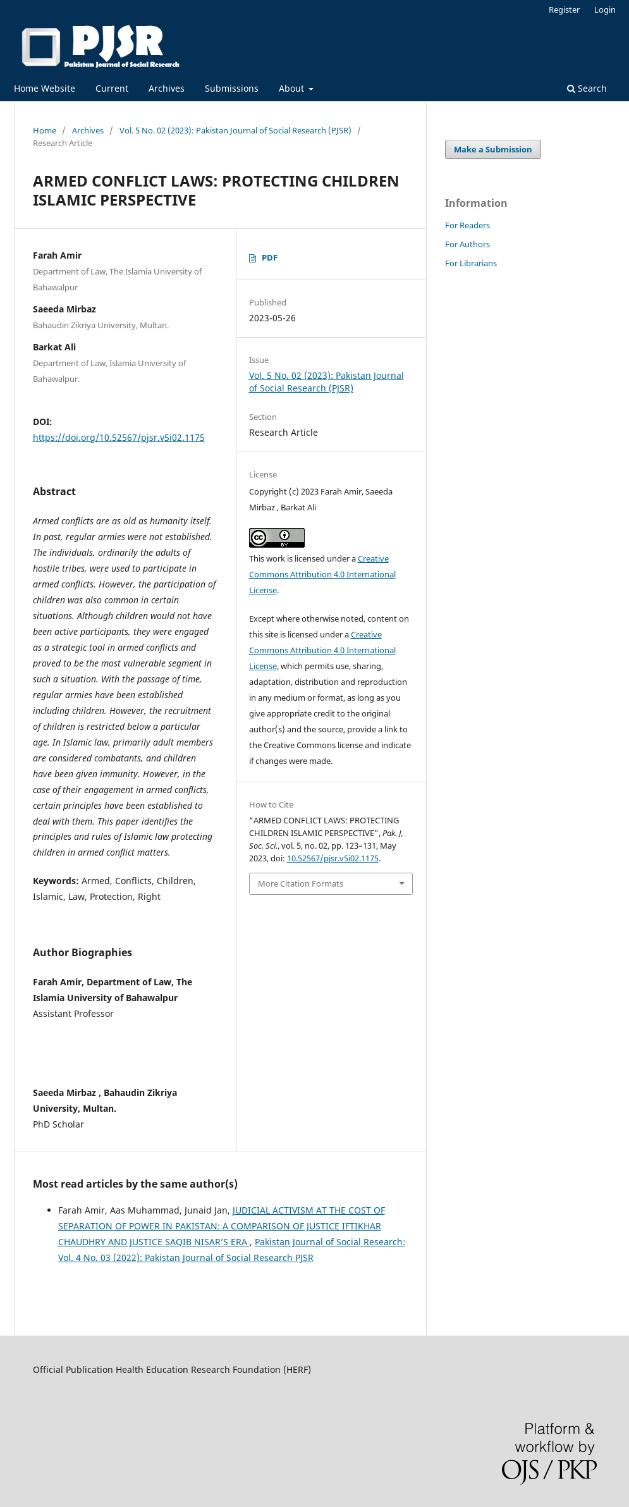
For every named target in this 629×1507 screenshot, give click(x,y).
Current (111, 88)
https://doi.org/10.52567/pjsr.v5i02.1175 (119, 437)
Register (564, 9)
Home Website (44, 88)
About (293, 88)
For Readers (467, 225)
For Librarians (471, 263)
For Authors (467, 244)
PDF (270, 257)
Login (605, 9)
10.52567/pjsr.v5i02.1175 (333, 858)
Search (587, 88)
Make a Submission (493, 149)
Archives (167, 88)
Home (44, 130)
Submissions (232, 88)
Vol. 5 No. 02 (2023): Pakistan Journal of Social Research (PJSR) (235, 130)
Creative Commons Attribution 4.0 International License (322, 574)
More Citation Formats (300, 883)
